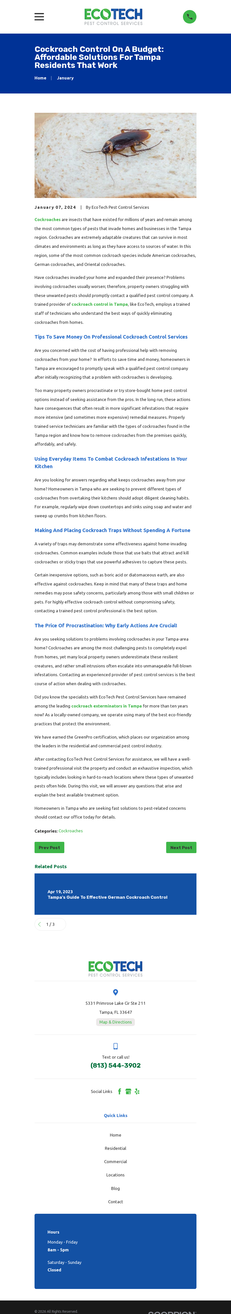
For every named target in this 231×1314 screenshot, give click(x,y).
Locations (115, 1174)
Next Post (181, 847)
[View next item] (61, 924)
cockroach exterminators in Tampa (106, 705)
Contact (115, 1201)
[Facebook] (120, 1091)
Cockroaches (48, 219)
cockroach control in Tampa (100, 304)
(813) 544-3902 (116, 1065)
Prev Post (49, 847)
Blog (115, 1188)
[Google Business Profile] (128, 1091)
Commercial (115, 1161)
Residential (115, 1148)
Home (115, 1135)
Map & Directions (115, 1022)
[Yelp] (137, 1091)
